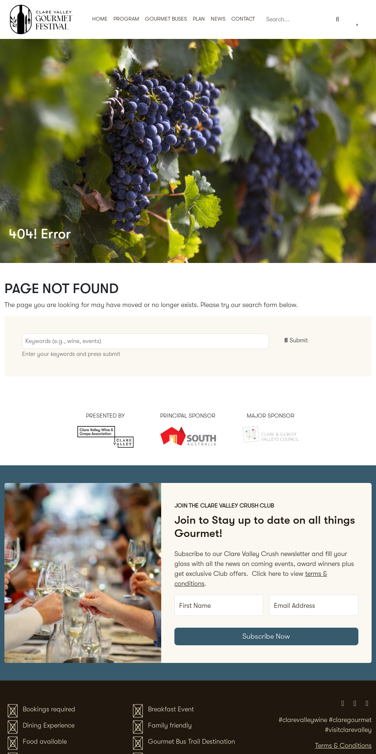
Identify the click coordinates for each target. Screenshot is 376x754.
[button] (166, 19)
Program (126, 19)
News (218, 19)
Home (100, 19)
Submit (295, 340)
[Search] (296, 19)
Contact (243, 19)
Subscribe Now (266, 636)
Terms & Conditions (343, 745)
